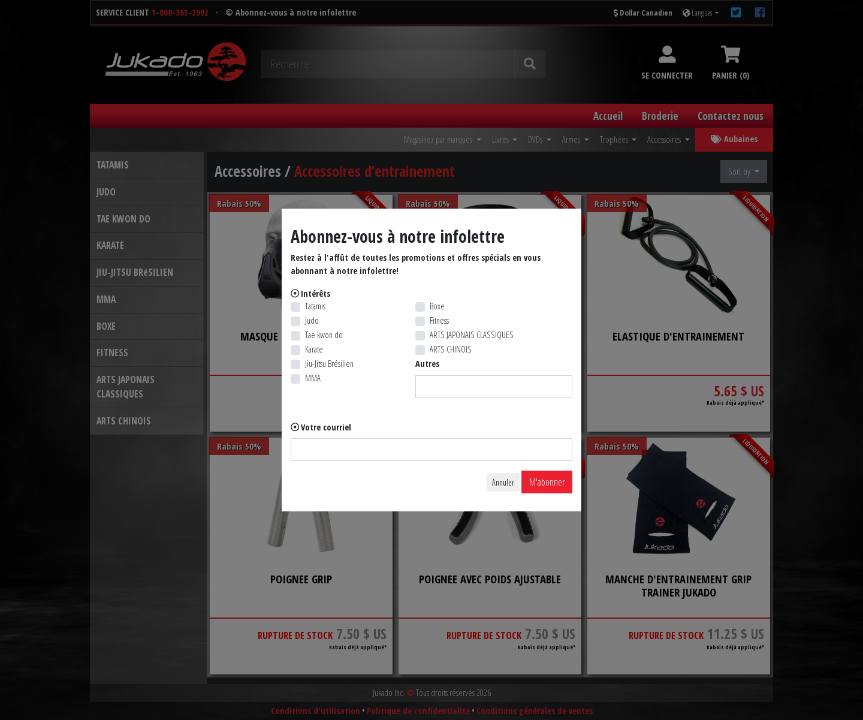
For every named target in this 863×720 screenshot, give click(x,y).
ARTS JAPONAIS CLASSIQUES (472, 335)
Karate (314, 349)
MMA (313, 378)
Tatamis (315, 306)
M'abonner (547, 482)
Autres (427, 363)
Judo (312, 320)
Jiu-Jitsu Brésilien (329, 363)
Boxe (437, 306)
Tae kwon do (324, 335)
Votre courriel (326, 427)
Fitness (439, 320)
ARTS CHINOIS (451, 349)
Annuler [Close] (503, 482)
